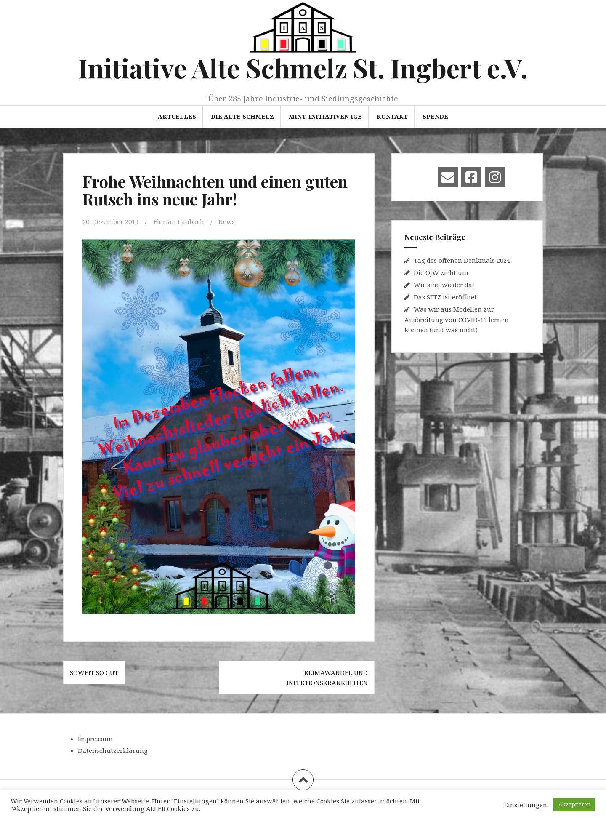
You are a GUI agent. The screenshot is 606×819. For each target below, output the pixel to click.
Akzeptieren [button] (574, 804)
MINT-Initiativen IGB (325, 116)
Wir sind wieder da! (444, 284)
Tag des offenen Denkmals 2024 (462, 260)
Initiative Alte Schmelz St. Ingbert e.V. (303, 67)
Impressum (95, 738)
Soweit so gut (94, 672)
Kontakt (392, 116)
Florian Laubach (179, 221)
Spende (435, 116)
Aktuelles (177, 116)
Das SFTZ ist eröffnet (445, 297)
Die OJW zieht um (441, 272)
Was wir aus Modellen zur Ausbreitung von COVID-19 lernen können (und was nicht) (456, 319)
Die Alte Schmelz (242, 116)
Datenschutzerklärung (113, 750)
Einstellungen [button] (525, 804)
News (226, 221)
